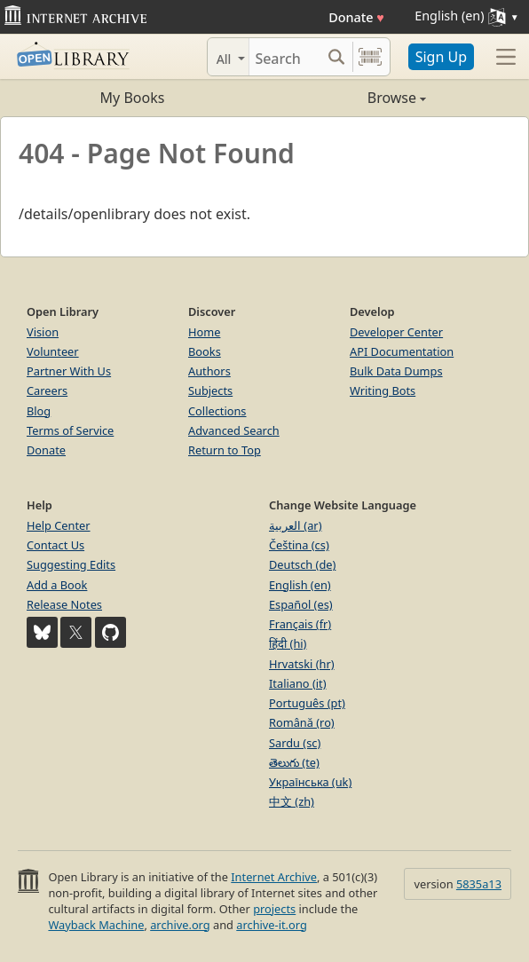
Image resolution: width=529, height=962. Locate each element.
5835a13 (478, 884)
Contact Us (55, 545)
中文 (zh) (291, 801)
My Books (132, 97)
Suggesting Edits (71, 564)
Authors (209, 371)
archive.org (179, 925)
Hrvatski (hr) (302, 664)
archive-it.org (271, 925)
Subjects (210, 390)
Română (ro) (302, 722)
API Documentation (402, 351)
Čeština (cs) (299, 545)
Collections (217, 411)
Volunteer (53, 351)
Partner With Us (69, 371)
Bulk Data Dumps (396, 371)
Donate (356, 17)
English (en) (300, 585)
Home (204, 332)
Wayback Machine (96, 925)
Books (204, 351)
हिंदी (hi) (287, 643)
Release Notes (64, 604)
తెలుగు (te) (294, 762)
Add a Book (57, 585)
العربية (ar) (295, 525)
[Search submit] (336, 56)
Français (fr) (300, 624)
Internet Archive (274, 877)
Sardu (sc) (294, 743)
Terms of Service (70, 430)
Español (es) (301, 604)
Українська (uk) (310, 782)
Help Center (59, 525)
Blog (39, 411)
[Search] (285, 57)
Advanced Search (234, 430)
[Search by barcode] (370, 56)
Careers (47, 390)
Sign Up (441, 57)
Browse (345, 97)
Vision (43, 332)
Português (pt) (307, 703)
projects (274, 909)
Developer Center (396, 332)
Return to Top (224, 450)
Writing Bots (382, 390)
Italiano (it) (298, 683)
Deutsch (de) (302, 564)
